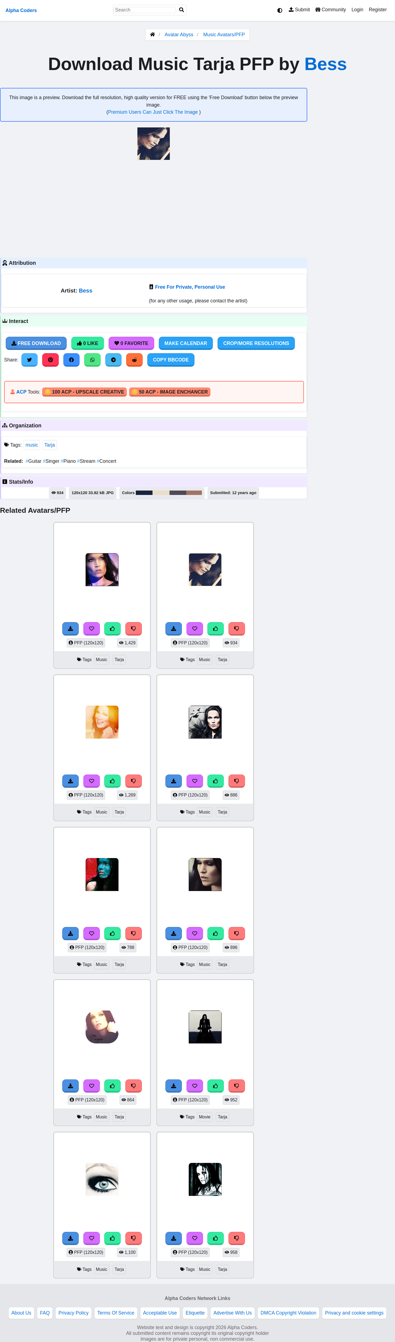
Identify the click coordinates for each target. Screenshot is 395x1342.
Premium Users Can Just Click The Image (153, 112)
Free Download (36, 343)
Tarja (49, 445)
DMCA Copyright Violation (288, 1313)
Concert (106, 461)
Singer (52, 461)
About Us (21, 1313)
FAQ (45, 1313)
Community (330, 9)
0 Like (87, 343)
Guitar (34, 461)
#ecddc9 (161, 493)
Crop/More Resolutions (256, 343)
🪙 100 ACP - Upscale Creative (84, 392)
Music (101, 659)
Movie (204, 1117)
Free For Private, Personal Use (190, 287)
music (32, 445)
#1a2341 (144, 493)
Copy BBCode (171, 360)
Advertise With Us (232, 1313)
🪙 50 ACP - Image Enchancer (170, 392)
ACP (21, 392)
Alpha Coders (21, 10)
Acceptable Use (160, 1313)
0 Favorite (131, 343)
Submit (299, 9)
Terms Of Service (115, 1313)
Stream (87, 461)
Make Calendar (186, 343)
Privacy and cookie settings (354, 1313)
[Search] (181, 10)
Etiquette (195, 1313)
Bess (325, 64)
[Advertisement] (153, 208)
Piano (69, 461)
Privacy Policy (73, 1313)
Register (378, 9)
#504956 (178, 493)
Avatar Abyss (179, 34)
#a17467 (194, 493)
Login (357, 9)
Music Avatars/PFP (224, 34)
